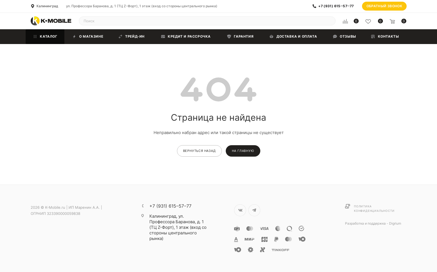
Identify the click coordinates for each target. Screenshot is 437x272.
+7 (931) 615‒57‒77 (336, 6)
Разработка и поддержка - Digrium (373, 223)
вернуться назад (199, 151)
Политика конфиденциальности (374, 208)
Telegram (254, 210)
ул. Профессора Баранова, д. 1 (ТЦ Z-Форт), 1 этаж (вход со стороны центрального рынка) (141, 6)
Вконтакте (240, 210)
